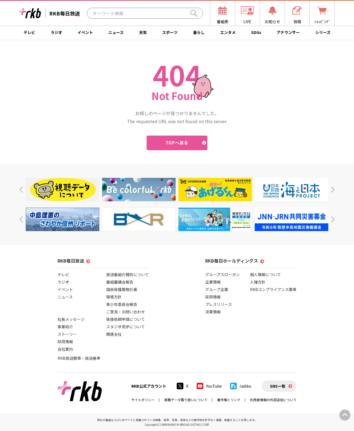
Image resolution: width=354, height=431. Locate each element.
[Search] (193, 13)
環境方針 (114, 297)
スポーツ (170, 32)
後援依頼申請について (125, 319)
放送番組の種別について (127, 274)
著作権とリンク (228, 399)
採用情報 (65, 341)
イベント (85, 32)
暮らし (199, 32)
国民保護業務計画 (121, 289)
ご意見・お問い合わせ (125, 311)
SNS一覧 (277, 386)
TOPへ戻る (177, 143)
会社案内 (65, 349)
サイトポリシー (143, 399)
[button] (21, 189)
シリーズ (322, 32)
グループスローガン (222, 274)
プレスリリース (218, 304)
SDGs (256, 32)
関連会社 (114, 334)
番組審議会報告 (119, 282)
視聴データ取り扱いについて (185, 399)
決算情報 (213, 311)
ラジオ (56, 32)
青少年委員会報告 (121, 304)
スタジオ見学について (125, 326)
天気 (143, 32)
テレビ (29, 32)
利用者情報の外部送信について (273, 399)
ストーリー (67, 334)
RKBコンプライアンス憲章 (273, 289)
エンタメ (228, 32)
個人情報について (265, 274)
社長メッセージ (71, 319)
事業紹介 (65, 326)
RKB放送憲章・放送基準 (79, 358)
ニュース (116, 32)
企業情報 (213, 282)
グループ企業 (216, 289)
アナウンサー (288, 32)
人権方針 (258, 282)
